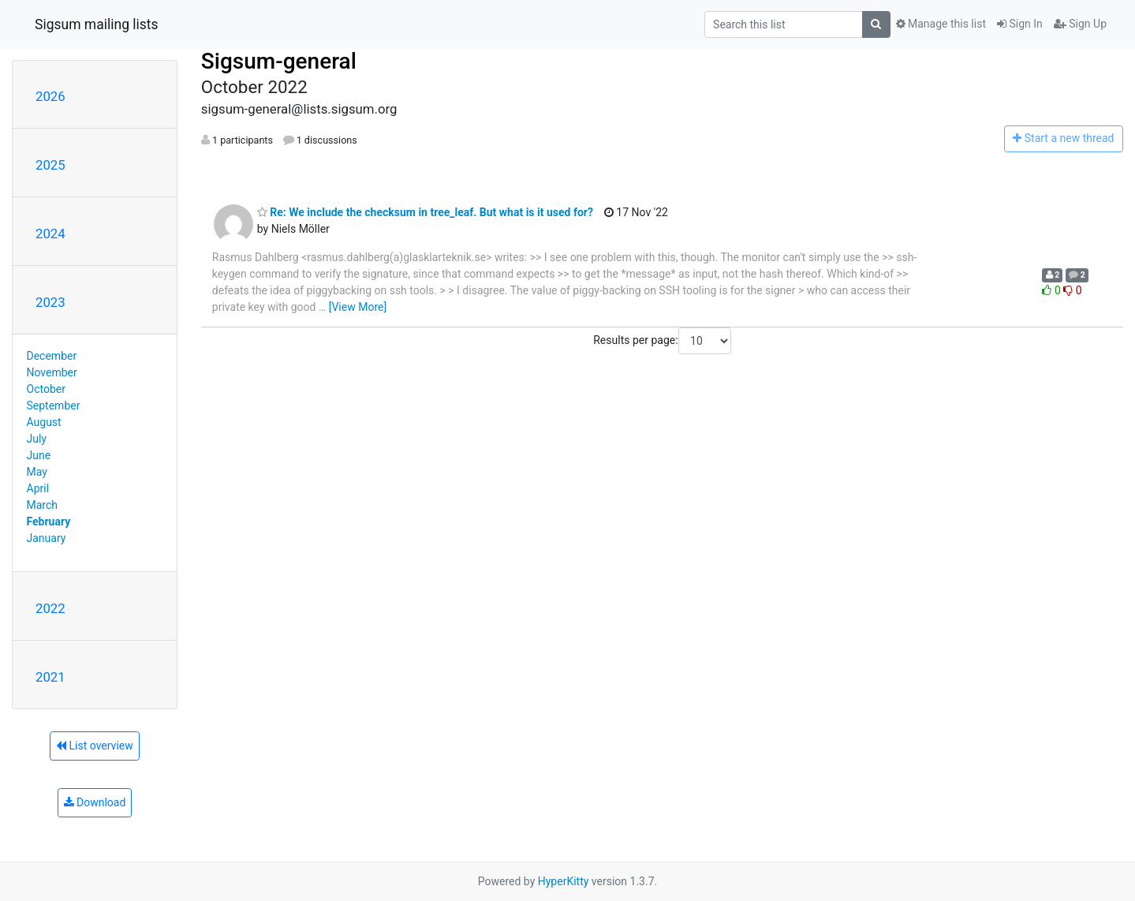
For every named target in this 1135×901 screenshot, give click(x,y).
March (42, 505)
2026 (50, 96)
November (52, 372)
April (38, 488)
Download (95, 802)
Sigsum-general (279, 61)
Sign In (1020, 23)
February (49, 521)
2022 (50, 608)
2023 (50, 302)
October (46, 389)
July (37, 438)
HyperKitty (563, 881)
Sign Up (1080, 23)
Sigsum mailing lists (97, 24)
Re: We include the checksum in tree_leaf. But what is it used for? (425, 212)
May (37, 471)
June (39, 455)
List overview (94, 745)
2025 (50, 165)
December (52, 356)
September (53, 405)
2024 (50, 233)
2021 (50, 677)
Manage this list (941, 23)
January (46, 538)
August (44, 422)
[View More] (357, 307)
